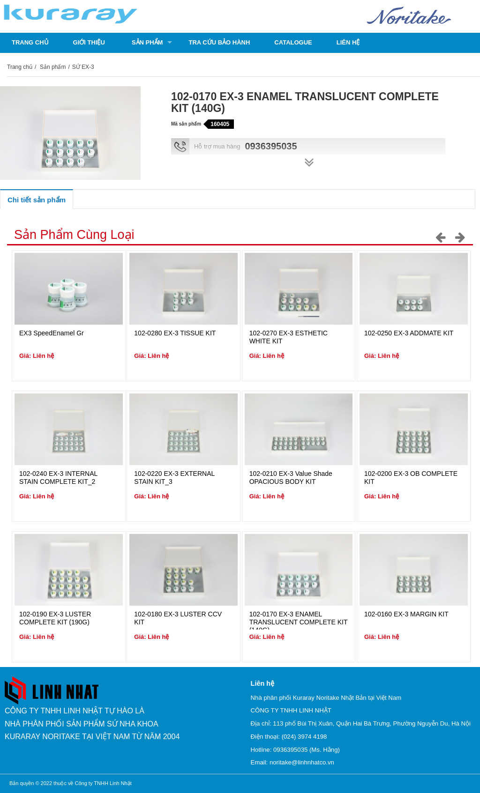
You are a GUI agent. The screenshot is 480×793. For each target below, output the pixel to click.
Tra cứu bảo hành (219, 42)
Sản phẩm (147, 42)
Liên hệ (348, 42)
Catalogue (293, 42)
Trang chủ (30, 42)
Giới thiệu (89, 42)
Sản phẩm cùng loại (74, 235)
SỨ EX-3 (83, 67)
